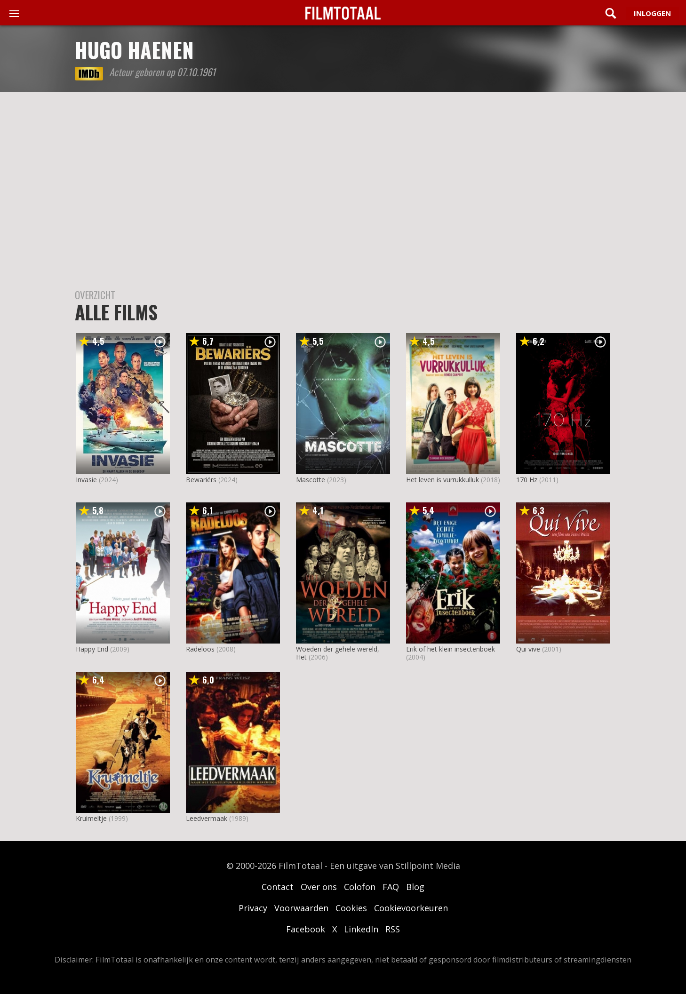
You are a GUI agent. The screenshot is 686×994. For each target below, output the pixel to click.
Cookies (351, 908)
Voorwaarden (301, 908)
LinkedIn (361, 929)
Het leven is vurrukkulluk (442, 479)
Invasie (86, 479)
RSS (392, 929)
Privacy (253, 908)
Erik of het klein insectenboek (450, 648)
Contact (278, 886)
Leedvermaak (206, 818)
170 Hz (526, 479)
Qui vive (528, 648)
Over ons (319, 886)
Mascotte (310, 479)
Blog (415, 886)
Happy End (92, 648)
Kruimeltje (91, 818)
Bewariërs (201, 479)
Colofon (359, 886)
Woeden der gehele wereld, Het (337, 652)
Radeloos (200, 648)
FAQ (391, 886)
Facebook (305, 929)
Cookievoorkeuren (411, 908)
